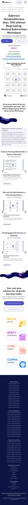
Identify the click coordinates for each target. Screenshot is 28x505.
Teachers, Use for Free (14, 309)
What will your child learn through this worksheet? (14, 129)
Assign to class (21, 41)
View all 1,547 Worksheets (14, 197)
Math (16, 7)
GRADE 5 (13, 48)
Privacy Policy (14, 493)
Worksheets (10, 7)
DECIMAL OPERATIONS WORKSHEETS (13, 59)
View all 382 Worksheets (14, 156)
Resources (3, 7)
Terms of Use (5, 493)
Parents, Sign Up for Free (14, 303)
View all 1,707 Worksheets (14, 237)
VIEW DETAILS (6, 183)
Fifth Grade (21, 7)
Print (7, 41)
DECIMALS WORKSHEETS (14, 56)
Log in (19, 2)
